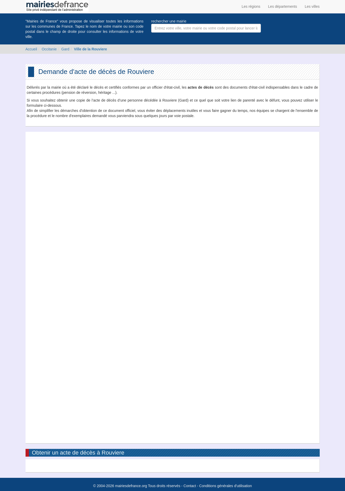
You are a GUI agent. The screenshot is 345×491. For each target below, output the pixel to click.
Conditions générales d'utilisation (225, 486)
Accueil (31, 49)
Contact (189, 486)
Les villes (312, 6)
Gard (65, 49)
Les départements (282, 6)
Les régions (251, 6)
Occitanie (49, 49)
